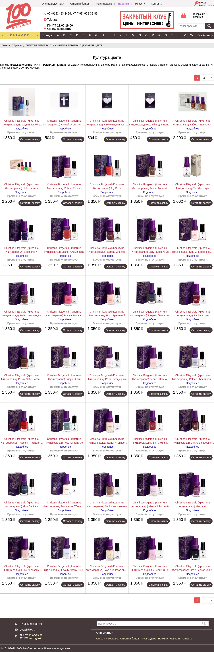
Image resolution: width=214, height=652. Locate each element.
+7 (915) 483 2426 (59, 13)
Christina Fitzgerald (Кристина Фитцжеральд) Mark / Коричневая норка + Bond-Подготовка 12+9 (107, 504)
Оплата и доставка (53, 3)
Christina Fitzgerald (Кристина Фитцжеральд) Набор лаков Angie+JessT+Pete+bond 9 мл (21, 186)
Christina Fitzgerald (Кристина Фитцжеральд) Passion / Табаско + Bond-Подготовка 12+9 (21, 441)
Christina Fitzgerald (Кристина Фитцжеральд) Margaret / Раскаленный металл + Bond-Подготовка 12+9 (192, 504)
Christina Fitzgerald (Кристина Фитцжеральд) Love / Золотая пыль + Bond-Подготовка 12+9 (107, 568)
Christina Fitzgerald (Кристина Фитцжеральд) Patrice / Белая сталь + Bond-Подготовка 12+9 (192, 377)
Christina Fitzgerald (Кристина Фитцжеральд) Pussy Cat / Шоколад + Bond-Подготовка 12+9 (22, 377)
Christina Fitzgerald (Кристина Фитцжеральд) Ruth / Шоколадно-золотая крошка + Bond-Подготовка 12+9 (21, 313)
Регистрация (206, 5)
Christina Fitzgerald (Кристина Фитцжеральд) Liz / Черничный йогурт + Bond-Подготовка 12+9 (149, 568)
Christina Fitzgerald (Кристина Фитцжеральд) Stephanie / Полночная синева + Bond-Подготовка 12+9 (21, 250)
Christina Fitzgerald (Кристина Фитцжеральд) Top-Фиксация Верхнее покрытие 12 (192, 186)
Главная (5, 45)
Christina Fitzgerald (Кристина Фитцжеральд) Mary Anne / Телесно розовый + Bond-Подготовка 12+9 (64, 504)
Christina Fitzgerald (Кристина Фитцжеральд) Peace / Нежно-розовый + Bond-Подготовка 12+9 (149, 377)
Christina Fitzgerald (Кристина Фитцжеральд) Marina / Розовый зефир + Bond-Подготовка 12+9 (150, 504)
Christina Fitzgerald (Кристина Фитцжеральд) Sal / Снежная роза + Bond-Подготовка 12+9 (192, 250)
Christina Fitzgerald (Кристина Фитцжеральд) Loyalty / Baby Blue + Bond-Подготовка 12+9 (64, 568)
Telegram (53, 19)
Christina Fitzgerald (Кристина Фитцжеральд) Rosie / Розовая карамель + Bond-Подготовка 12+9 (64, 313)
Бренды (18, 45)
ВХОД (202, 2)
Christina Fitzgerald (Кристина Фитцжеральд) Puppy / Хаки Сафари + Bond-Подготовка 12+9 (64, 377)
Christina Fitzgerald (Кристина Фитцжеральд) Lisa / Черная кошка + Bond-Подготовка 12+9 (192, 568)
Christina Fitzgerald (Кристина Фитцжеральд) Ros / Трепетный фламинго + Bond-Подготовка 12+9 (107, 313)
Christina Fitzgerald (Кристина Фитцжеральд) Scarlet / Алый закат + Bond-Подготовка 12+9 (64, 250)
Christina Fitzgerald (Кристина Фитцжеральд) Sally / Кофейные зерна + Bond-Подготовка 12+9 (150, 250)
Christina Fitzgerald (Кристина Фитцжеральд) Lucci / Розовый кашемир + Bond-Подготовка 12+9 (21, 568)
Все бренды (206, 35)
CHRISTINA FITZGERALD (38, 45)
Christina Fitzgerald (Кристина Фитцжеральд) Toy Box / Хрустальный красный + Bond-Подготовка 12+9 (107, 186)
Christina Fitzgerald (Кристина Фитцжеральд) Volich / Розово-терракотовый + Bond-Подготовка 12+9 (64, 186)
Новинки (123, 3)
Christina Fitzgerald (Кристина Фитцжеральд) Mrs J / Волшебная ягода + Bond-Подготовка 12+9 (192, 441)
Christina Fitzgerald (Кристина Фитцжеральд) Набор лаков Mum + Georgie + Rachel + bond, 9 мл (192, 123)
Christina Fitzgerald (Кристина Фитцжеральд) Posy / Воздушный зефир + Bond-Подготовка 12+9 (107, 377)
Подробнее (21, 128)
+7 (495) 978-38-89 (85, 13)
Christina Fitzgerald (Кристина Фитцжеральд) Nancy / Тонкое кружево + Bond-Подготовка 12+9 (107, 441)
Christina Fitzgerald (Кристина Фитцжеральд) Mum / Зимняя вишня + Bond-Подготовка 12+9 (149, 441)
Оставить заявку (30, 139)
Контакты (156, 3)
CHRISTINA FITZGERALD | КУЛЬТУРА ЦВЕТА (78, 45)
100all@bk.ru (27, 629)
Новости (140, 3)
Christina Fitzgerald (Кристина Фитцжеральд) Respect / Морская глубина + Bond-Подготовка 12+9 (149, 313)
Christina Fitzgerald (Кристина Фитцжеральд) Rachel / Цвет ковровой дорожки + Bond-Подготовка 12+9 (192, 313)
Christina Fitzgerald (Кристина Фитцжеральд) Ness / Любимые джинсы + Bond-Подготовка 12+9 (64, 441)
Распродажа (104, 3)
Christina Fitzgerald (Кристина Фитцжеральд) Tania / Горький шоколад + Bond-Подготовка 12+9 (150, 186)
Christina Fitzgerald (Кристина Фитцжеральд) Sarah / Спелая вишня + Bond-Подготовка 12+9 (106, 250)
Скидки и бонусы (80, 3)
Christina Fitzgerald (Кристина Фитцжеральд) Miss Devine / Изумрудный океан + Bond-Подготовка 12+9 (21, 504)
